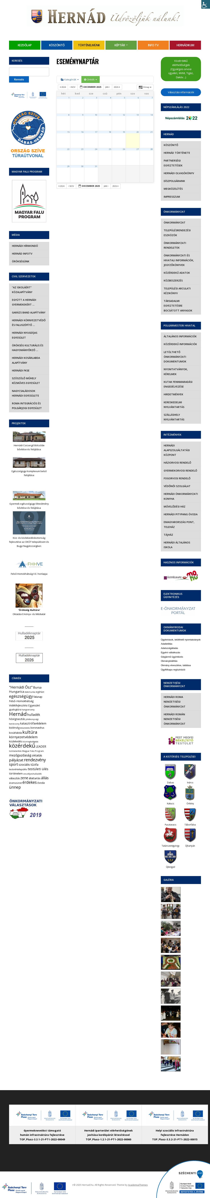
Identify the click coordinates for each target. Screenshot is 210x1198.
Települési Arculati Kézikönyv (177, 291)
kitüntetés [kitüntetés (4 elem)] (25, 727)
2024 (63, 87)
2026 (117, 87)
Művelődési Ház (174, 506)
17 (96, 132)
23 (82, 149)
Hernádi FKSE (20, 370)
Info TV (153, 45)
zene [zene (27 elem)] (24, 778)
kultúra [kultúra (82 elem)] (29, 732)
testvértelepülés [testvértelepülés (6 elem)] (18, 769)
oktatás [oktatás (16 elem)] (37, 755)
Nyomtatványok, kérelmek (176, 371)
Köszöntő (57, 45)
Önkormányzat (174, 222)
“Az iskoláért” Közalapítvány (22, 290)
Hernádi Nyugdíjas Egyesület (24, 335)
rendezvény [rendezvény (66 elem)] (35, 760)
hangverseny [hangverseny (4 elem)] (28, 709)
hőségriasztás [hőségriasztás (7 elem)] (17, 719)
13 (138, 115)
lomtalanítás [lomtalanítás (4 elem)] (15, 751)
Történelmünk (89, 45)
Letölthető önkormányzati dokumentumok (175, 356)
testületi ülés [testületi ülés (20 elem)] (38, 769)
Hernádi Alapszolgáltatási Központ (177, 450)
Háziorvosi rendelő (177, 462)
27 (138, 149)
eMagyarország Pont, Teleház (179, 524)
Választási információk (181, 92)
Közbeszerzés (173, 280)
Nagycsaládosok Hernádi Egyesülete (25, 393)
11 (110, 115)
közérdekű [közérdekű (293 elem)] (22, 745)
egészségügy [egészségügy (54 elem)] (21, 696)
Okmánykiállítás (169, 661)
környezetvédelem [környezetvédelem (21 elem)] (23, 737)
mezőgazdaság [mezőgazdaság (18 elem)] (20, 755)
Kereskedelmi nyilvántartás (174, 405)
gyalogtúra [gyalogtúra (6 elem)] (15, 709)
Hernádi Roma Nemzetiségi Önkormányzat (174, 701)
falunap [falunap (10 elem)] (37, 696)
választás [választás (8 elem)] (14, 778)
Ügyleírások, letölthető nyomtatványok (181, 639)
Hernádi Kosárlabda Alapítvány (26, 360)
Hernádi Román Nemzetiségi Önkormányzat (174, 719)
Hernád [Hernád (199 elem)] (18, 713)
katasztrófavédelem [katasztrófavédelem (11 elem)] (33, 723)
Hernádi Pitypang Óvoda (181, 514)
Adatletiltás (166, 643)
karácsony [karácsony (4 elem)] (14, 723)
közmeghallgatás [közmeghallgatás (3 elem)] (30, 741)
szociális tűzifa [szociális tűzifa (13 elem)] (28, 765)
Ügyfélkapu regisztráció (173, 669)
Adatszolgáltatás (169, 648)
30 (82, 166)
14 (151, 115)
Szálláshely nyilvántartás (174, 417)
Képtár (119, 45)
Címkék (90, 79)
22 (68, 149)
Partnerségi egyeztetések (173, 163)
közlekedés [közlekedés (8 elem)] (15, 741)
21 (151, 132)
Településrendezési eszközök (177, 233)
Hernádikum (185, 45)
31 (96, 166)
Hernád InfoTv (22, 253)
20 (138, 132)
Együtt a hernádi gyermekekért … (24, 302)
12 (124, 115)
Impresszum (172, 196)
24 (96, 149)
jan (107, 87)
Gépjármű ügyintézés (172, 656)
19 (124, 132)
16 (82, 132)
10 (96, 115)
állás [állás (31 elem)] (45, 777)
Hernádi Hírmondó (25, 246)
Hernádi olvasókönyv (179, 173)
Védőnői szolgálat (177, 486)
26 (124, 149)
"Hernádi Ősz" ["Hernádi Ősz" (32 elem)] (21, 687)
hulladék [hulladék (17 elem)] (33, 715)
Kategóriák (70, 79)
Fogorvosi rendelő (177, 478)
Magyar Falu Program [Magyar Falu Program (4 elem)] (33, 751)
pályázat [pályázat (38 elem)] (16, 759)
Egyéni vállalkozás (170, 652)
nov (73, 87)
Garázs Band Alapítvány (28, 312)
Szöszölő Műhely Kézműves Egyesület (26, 381)
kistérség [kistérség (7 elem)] (14, 727)
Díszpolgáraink (174, 181)
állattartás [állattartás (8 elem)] (35, 778)
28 (151, 149)
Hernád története (177, 152)
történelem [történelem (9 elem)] (16, 773)
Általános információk (180, 336)
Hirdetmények (173, 394)
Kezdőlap (25, 45)
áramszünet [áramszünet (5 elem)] (15, 782)
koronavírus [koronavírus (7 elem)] (37, 727)
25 (110, 149)
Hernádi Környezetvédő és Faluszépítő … (29, 323)
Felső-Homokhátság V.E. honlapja (29, 573)
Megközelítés (173, 188)
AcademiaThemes (138, 1184)
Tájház (168, 534)
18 (110, 132)
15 (68, 132)
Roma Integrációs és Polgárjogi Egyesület (27, 406)
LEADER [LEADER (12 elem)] (41, 747)
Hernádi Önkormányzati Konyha (181, 496)
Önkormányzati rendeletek (175, 245)
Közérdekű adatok (177, 272)
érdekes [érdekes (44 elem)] (29, 782)
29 (68, 166)
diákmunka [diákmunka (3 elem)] (30, 692)
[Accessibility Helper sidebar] (205, 4)
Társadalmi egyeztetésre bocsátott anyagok (178, 305)
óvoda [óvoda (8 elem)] (41, 782)
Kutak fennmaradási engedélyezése (178, 384)
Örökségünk (20, 261)
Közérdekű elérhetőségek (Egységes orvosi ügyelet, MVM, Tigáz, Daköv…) (181, 69)
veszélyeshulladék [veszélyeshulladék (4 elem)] (32, 773)
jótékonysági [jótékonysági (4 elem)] (32, 719)
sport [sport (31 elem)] (13, 764)
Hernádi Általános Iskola (177, 545)
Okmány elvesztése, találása (176, 665)
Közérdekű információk (180, 344)
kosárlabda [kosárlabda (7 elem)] (15, 732)
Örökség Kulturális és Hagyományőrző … (27, 348)
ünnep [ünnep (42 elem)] (15, 787)
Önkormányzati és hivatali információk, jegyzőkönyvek (179, 260)
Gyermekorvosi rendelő (180, 470)
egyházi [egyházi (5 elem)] (40, 691)
